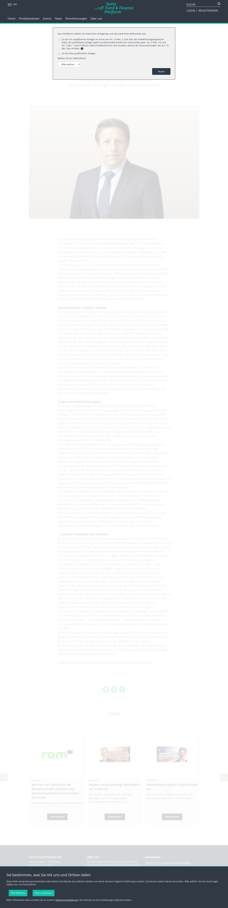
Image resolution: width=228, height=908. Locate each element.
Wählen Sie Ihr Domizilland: (72, 58)
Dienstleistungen (76, 18)
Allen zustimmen (43, 892)
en (15, 4)
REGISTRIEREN (208, 10)
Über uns (96, 18)
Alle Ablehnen (18, 892)
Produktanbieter (29, 18)
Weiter (161, 71)
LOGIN (191, 10)
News (58, 18)
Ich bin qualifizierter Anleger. (79, 53)
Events (47, 18)
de (9, 4)
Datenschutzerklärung (66, 900)
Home (11, 18)
